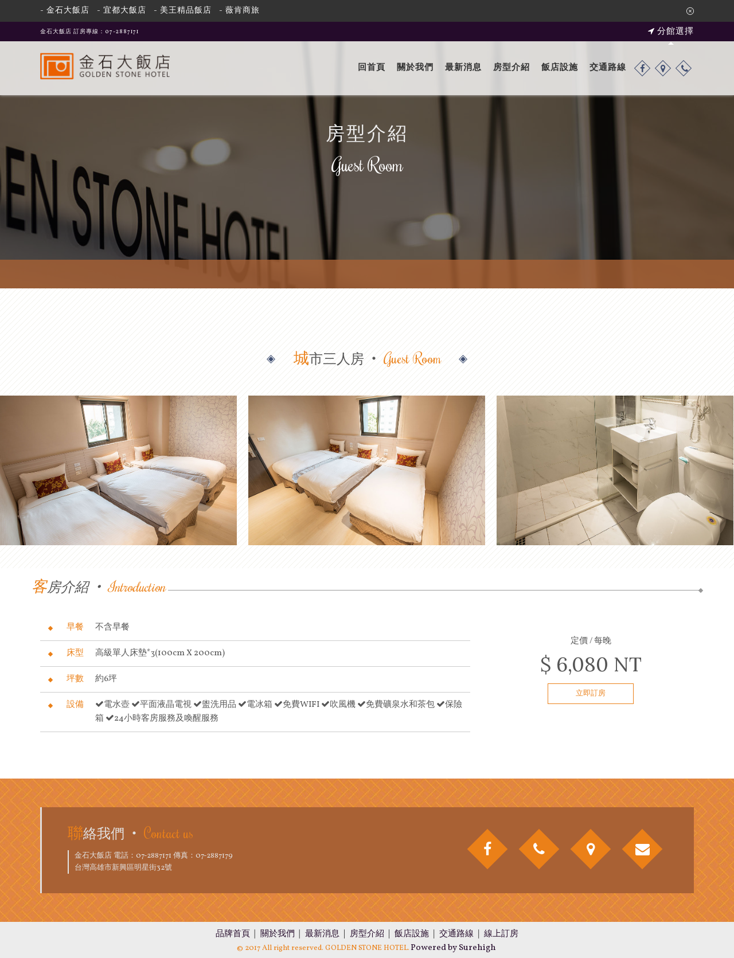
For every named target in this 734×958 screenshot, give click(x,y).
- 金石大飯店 (64, 10)
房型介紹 (511, 68)
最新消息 (463, 68)
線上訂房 (501, 934)
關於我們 (415, 68)
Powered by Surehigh (453, 948)
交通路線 (607, 68)
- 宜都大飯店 (121, 10)
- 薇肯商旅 (239, 10)
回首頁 (371, 68)
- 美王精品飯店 (183, 10)
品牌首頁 (233, 934)
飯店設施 (559, 68)
